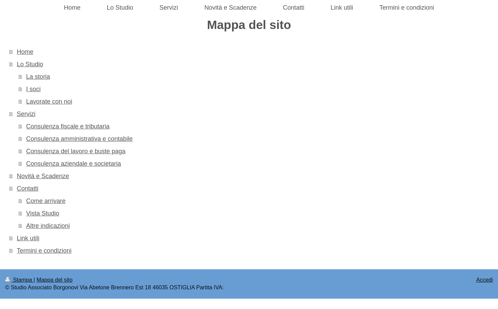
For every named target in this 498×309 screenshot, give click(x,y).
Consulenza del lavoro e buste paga (76, 151)
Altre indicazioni (48, 225)
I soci (33, 89)
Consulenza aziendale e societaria (73, 163)
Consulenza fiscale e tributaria (68, 126)
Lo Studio (30, 64)
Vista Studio (42, 213)
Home (25, 51)
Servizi (26, 113)
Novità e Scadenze (43, 176)
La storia (38, 76)
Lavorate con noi (49, 101)
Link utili (28, 238)
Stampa (19, 280)
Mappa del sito (55, 280)
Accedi (484, 280)
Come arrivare (46, 200)
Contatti (27, 188)
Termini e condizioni (44, 250)
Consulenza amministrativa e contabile (79, 138)
